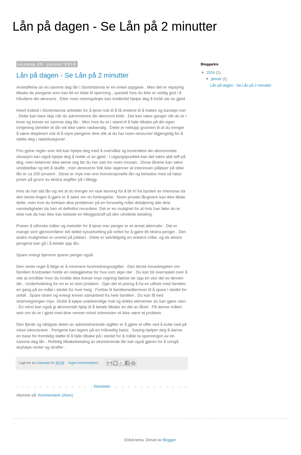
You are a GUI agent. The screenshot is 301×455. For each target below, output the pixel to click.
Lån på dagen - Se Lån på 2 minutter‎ (72, 75)
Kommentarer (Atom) (55, 395)
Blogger (169, 440)
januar (217, 79)
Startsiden (101, 386)
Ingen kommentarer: (84, 363)
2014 (211, 72)
